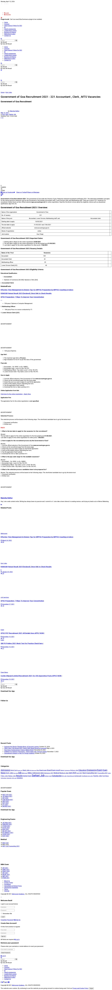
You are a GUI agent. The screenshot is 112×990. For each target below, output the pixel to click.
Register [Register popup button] (7, 14)
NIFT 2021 (5, 803)
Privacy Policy (8, 882)
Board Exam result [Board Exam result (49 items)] (53, 770)
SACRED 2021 (6, 806)
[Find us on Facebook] (1, 3)
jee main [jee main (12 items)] (16, 773)
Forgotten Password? (7, 920)
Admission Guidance (18, 894)
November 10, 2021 (7, 637)
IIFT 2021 (5, 804)
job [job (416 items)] (19, 772)
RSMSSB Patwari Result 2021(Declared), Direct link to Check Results (26, 293)
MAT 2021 (5, 876)
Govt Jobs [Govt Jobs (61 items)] (9, 773)
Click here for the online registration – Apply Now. (16, 394)
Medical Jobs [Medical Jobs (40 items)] (64, 773)
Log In (17, 939)
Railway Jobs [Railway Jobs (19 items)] (12, 776)
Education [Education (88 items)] (82, 770)
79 (2, 638)
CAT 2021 (5, 868)
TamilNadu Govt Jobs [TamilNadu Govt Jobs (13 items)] (87, 776)
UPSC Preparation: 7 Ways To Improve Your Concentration (22, 297)
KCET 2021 (5, 836)
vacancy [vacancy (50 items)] (20, 778)
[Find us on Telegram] (8, 3)
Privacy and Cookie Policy (80, 988)
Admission (4, 533)
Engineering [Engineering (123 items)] (92, 770)
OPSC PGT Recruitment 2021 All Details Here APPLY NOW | (23, 633)
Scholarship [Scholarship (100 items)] (57, 776)
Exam (2, 630)
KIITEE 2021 (6, 827)
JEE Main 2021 (6, 823)
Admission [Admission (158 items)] (5, 770)
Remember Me (7, 913)
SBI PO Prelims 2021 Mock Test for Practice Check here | (22, 643)
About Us (7, 881)
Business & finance (10, 32)
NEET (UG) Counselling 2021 (11, 846)
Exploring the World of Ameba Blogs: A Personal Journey (21, 746)
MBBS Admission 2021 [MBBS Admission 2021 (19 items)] (47, 773)
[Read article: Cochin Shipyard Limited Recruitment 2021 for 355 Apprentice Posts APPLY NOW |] (56, 660)
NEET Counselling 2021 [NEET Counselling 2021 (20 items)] (101, 773)
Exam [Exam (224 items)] (99, 770)
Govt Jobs (9, 92)
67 (2, 681)
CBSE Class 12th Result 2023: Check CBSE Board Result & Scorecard (25, 748)
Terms (6, 889)
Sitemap (6, 891)
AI (5, 27)
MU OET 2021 (6, 831)
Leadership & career (10, 30)
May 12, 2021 (5, 113)
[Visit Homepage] (8, 10)
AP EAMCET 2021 (7, 832)
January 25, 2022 (7, 572)
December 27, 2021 (7, 604)
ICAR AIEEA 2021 (7, 800)
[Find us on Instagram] (7, 3)
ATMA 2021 (5, 878)
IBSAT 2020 (6, 871)
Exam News (4, 672)
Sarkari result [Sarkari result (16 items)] (48, 776)
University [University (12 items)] (9, 778)
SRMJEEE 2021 (7, 824)
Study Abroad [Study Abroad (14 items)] (70, 776)
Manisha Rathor (14, 111)
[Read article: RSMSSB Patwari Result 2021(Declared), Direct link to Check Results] (56, 553)
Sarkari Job (12, 114)
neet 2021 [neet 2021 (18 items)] (79, 773)
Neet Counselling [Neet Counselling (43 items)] (88, 773)
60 (2, 542)
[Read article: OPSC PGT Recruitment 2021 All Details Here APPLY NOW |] (56, 618)
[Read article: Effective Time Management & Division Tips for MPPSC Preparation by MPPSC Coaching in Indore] (56, 521)
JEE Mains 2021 (7, 796)
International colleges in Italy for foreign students (19, 753)
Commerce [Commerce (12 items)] (67, 770)
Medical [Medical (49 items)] (56, 773)
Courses (6, 24)
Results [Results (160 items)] (19, 776)
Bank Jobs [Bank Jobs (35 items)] (26, 770)
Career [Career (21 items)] (62, 770)
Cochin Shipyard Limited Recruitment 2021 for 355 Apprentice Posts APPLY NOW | (31, 676)
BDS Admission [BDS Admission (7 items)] (33, 770)
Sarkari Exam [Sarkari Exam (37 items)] (27, 776)
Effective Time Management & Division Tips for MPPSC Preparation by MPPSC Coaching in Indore (37, 290)
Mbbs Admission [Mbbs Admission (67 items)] (34, 773)
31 (2, 648)
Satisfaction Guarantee (11, 887)
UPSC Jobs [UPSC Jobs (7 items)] (14, 778)
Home (6, 22)
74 (2, 606)
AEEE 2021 (5, 829)
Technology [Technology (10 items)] (3, 778)
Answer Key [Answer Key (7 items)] (19, 770)
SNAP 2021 (5, 869)
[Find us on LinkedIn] (5, 3)
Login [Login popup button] (6, 13)
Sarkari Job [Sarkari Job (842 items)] (38, 775)
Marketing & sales (9, 34)
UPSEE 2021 (6, 834)
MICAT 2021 (6, 874)
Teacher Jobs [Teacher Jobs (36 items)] (97, 776)
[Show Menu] (1, 70)
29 (2, 573)
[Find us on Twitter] (3, 3)
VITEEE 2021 (6, 826)
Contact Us (7, 35)
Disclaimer (7, 884)
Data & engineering (10, 29)
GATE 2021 (5, 801)
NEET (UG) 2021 (7, 795)
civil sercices (5, 597)
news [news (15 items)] (109, 773)
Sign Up (17, 920)
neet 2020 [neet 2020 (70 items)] (72, 773)
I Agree (91, 988)
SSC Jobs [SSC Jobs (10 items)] (64, 776)
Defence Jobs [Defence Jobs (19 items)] (74, 770)
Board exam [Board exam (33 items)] (43, 770)
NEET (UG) (5, 843)
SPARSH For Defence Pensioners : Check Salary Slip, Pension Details (25, 751)
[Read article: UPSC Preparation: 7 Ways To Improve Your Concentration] (56, 585)
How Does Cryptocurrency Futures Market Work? (19, 750)
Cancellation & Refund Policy (13, 886)
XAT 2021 (5, 873)
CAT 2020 (5, 798)
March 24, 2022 (6, 540)
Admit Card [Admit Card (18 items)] (14, 770)
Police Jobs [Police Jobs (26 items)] (4, 776)
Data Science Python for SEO (13, 26)
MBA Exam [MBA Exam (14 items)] (24, 773)
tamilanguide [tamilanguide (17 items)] (78, 776)
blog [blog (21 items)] (38, 770)
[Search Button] (1, 39)
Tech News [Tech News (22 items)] (105, 776)
